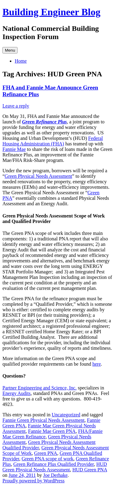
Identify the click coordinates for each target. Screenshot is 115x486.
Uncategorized (66, 414)
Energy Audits (16, 393)
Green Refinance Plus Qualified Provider (53, 464)
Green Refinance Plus (44, 121)
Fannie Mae (14, 149)
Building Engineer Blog (51, 11)
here (96, 364)
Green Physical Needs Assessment (38, 176)
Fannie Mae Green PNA (52, 431)
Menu (10, 50)
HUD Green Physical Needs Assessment (54, 467)
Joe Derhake (55, 475)
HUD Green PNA (89, 469)
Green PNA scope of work (47, 458)
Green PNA (45, 453)
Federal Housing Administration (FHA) (52, 141)
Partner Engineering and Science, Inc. (39, 387)
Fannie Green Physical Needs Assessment (43, 420)
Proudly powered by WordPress (33, 480)
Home (21, 61)
